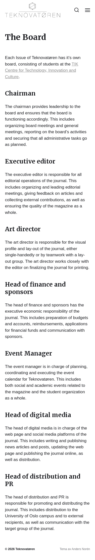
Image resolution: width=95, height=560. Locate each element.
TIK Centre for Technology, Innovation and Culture (41, 70)
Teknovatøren (25, 549)
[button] (76, 10)
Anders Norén (81, 549)
